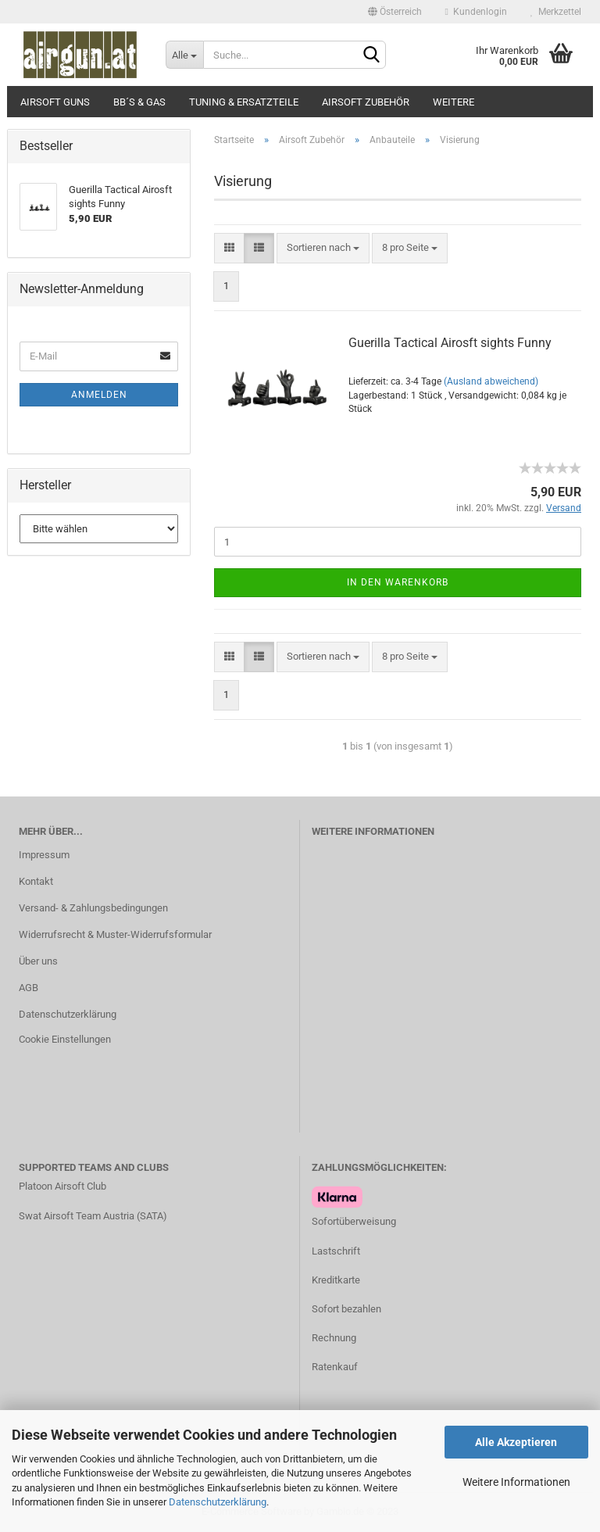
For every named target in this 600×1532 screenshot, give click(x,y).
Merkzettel (555, 11)
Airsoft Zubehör (365, 102)
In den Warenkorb (397, 582)
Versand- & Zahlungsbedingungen (93, 908)
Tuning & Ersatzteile (243, 102)
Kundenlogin (476, 11)
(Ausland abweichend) (491, 381)
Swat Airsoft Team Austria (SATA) (93, 1216)
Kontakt (36, 881)
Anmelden (99, 394)
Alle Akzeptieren (516, 1442)
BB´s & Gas (139, 102)
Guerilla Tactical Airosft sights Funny (450, 342)
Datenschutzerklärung (217, 1502)
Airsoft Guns (55, 102)
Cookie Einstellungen (65, 1039)
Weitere (453, 102)
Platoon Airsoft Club (62, 1186)
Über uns (38, 961)
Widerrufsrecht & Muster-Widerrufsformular (115, 934)
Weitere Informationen (516, 1482)
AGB (28, 987)
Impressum (44, 855)
